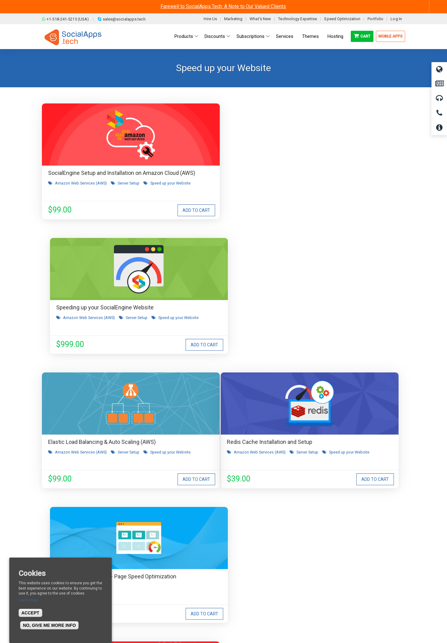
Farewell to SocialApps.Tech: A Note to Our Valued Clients (223, 6)
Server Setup (128, 191)
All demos (240, 555)
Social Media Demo (249, 574)
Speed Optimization (342, 18)
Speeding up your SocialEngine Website (221, 173)
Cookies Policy (152, 592)
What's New (260, 18)
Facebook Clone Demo (252, 583)
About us (55, 555)
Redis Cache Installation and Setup (90, 315)
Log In (396, 18)
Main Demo (241, 564)
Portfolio (375, 18)
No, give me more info (49, 625)
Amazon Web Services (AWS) (81, 191)
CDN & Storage (317, 333)
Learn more (28, 600)
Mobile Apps (390, 36)
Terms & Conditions (157, 564)
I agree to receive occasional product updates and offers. (226, 466)
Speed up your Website (75, 197)
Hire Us (210, 18)
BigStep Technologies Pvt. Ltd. (241, 624)
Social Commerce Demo (254, 592)
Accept (30, 612)
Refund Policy (151, 574)
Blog (142, 555)
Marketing (233, 18)
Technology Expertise (297, 18)
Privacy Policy (151, 583)
